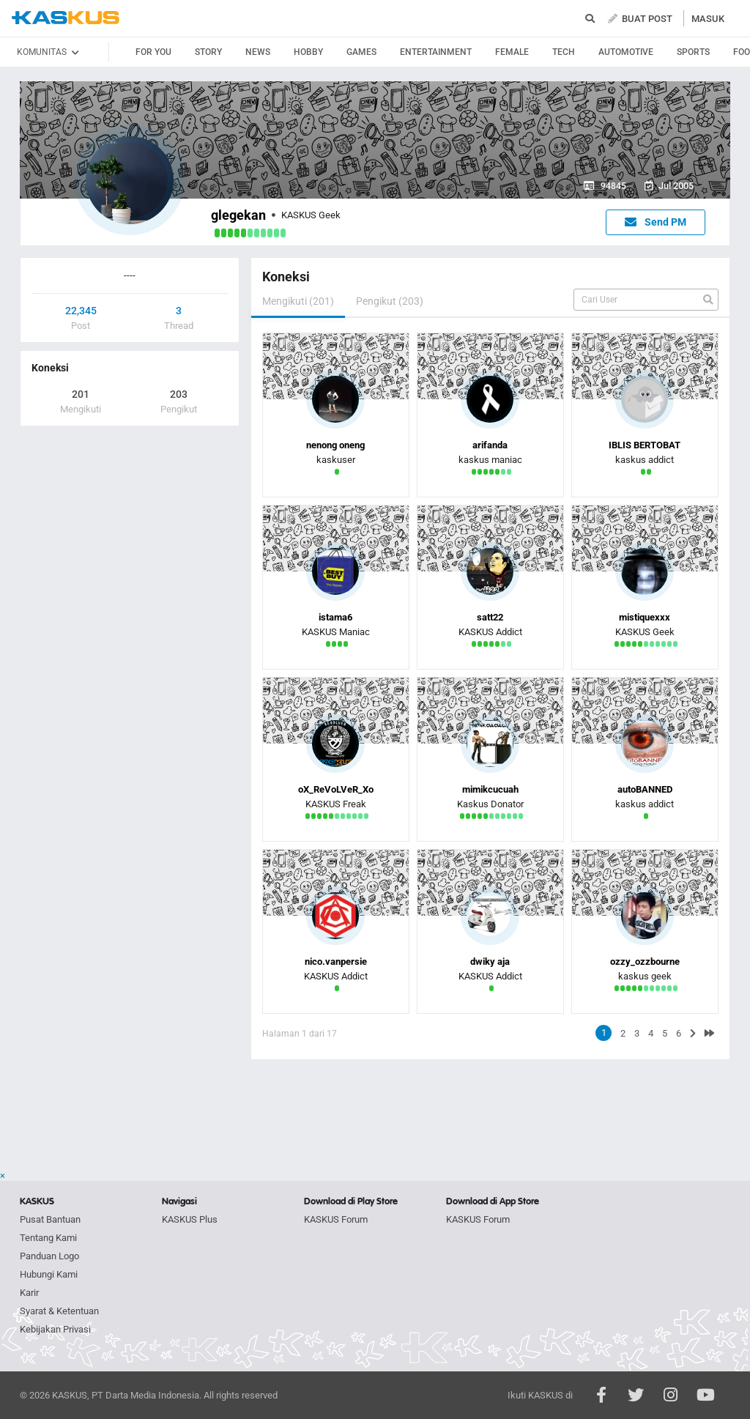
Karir (29, 1292)
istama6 (335, 617)
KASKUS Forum (336, 1219)
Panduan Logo (49, 1256)
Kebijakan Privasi (55, 1329)
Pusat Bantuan (50, 1219)
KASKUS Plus (190, 1219)
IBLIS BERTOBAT (644, 445)
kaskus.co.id (65, 18)
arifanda (490, 445)
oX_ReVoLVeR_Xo (336, 789)
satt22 (490, 617)
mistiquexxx (644, 617)
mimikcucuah (490, 789)
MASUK (707, 18)
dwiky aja (490, 961)
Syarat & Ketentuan (59, 1310)
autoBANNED (644, 789)
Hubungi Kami (49, 1274)
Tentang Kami (48, 1237)
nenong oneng (335, 445)
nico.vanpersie (336, 961)
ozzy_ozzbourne (645, 961)
